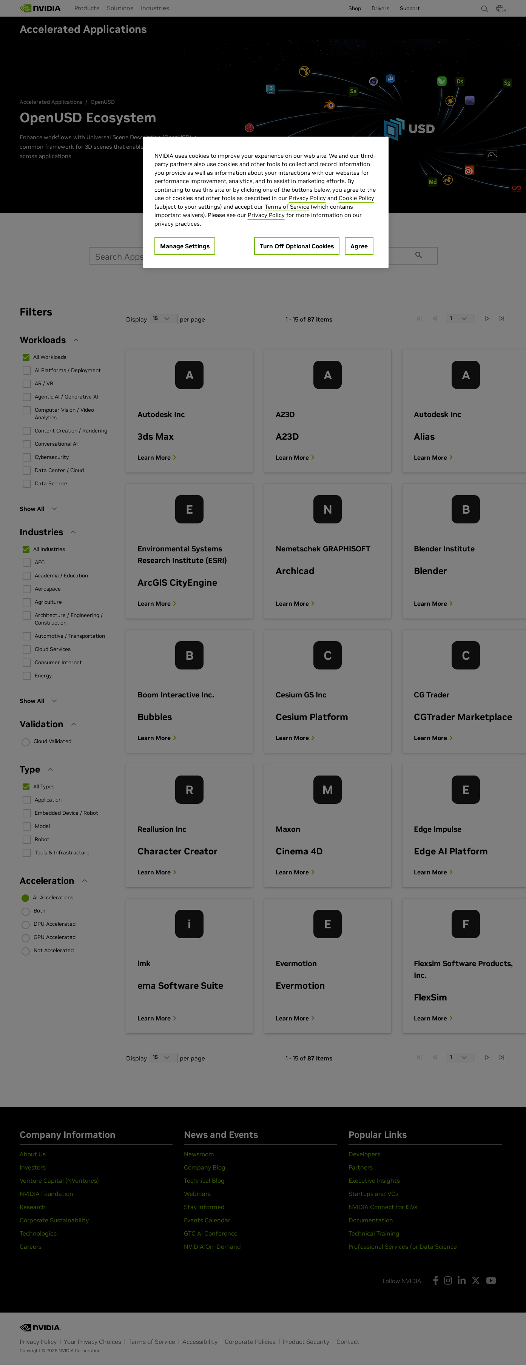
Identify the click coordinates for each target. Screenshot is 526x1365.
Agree (359, 246)
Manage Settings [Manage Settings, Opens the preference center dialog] (185, 246)
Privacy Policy (307, 198)
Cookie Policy (356, 198)
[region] (266, 202)
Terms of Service (287, 206)
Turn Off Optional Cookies (297, 246)
